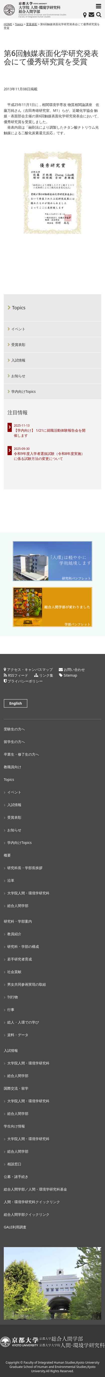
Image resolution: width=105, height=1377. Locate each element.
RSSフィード (18, 675)
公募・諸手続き (16, 1176)
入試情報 (18, 360)
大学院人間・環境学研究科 (28, 893)
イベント (18, 328)
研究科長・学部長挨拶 (24, 867)
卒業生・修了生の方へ (21, 754)
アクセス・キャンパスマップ (30, 669)
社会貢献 (14, 971)
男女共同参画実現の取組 (26, 984)
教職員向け (12, 766)
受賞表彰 (18, 344)
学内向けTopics (23, 391)
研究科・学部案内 (18, 921)
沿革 (10, 880)
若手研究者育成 (19, 959)
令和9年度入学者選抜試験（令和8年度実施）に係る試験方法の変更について (49, 456)
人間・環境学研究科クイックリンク (32, 1201)
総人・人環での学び (23, 1022)
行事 (10, 1009)
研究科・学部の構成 (23, 946)
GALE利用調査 (15, 1227)
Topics (18, 308)
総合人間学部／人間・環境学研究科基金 (35, 1189)
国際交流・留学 (16, 1088)
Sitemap (70, 675)
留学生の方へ (14, 741)
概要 (7, 855)
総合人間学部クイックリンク (26, 1214)
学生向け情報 (14, 1126)
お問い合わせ (74, 669)
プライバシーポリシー (25, 681)
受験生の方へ (14, 729)
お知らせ (18, 375)
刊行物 (12, 997)
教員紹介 (14, 933)
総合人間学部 (17, 905)
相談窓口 (14, 1164)
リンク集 (46, 675)
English (15, 703)
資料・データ (17, 1034)
